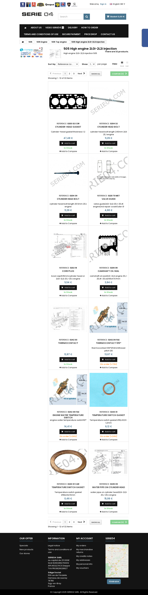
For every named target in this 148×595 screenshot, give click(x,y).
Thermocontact (68, 343)
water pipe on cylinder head (108, 487)
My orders (81, 545)
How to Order (89, 27)
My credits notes (84, 556)
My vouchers (82, 568)
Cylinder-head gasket (68, 126)
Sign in (103, 4)
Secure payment (71, 34)
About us (36, 27)
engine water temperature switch (68, 416)
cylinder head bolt (108, 126)
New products (26, 549)
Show (85, 64)
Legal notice (54, 545)
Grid (122, 64)
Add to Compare (69, 151)
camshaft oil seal (108, 271)
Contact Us (108, 34)
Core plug (68, 271)
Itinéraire (114, 581)
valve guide (108, 198)
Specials (24, 545)
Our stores (25, 553)
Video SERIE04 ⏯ (54, 27)
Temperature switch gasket (108, 415)
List (127, 64)
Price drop (90, 34)
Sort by (52, 64)
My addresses (83, 560)
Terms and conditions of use (41, 34)
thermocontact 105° (108, 343)
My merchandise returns (84, 551)
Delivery (72, 27)
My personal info (84, 564)
